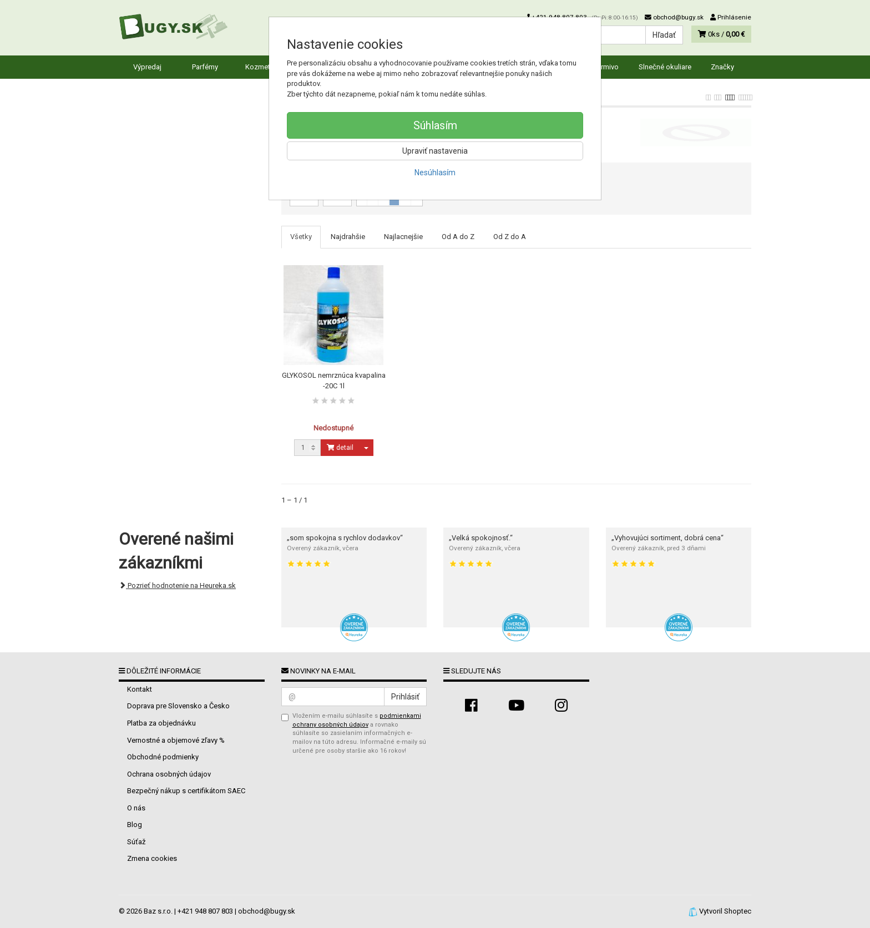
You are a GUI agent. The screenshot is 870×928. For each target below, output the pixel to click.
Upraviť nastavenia (435, 150)
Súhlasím (435, 125)
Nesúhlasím (435, 172)
